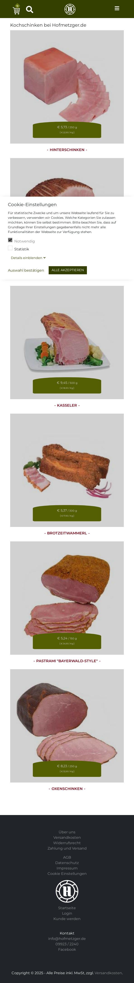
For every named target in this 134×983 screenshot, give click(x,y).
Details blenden (26, 258)
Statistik (18, 248)
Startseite (67, 908)
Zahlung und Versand (67, 848)
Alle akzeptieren (68, 270)
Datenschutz (67, 863)
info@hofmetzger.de (67, 938)
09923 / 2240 (67, 944)
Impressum (67, 868)
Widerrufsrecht (67, 843)
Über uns (67, 832)
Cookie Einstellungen (67, 873)
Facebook (67, 949)
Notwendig (21, 240)
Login (67, 913)
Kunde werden (67, 919)
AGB (67, 857)
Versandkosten (67, 837)
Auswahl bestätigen (26, 270)
